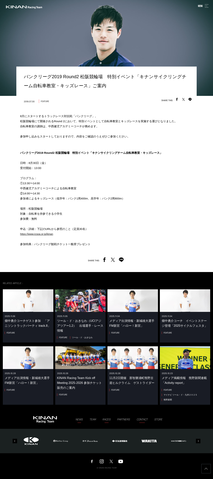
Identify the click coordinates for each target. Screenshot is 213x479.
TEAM (93, 419)
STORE (158, 419)
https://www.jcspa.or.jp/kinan (36, 234)
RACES (107, 419)
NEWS (79, 419)
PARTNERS (123, 419)
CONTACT (142, 419)
